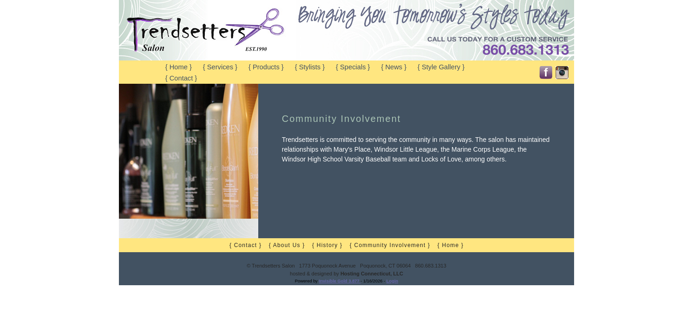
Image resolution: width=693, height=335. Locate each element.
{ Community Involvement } (390, 245)
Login (392, 281)
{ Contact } (181, 78)
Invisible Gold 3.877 (340, 281)
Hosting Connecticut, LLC (371, 273)
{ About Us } (287, 245)
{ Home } (178, 67)
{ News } (393, 67)
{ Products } (266, 67)
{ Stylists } (310, 67)
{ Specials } (353, 67)
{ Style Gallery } (441, 67)
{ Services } (220, 67)
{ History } (327, 245)
